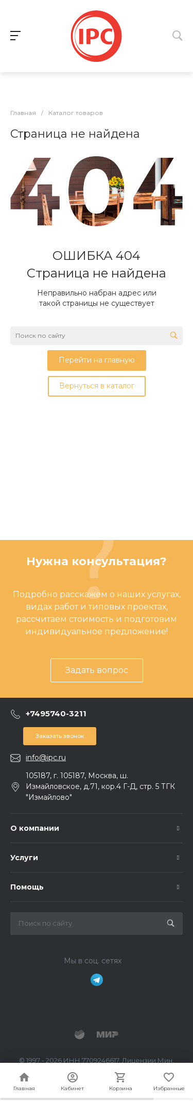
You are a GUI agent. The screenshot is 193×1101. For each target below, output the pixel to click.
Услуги (24, 857)
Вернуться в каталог (96, 385)
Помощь (27, 887)
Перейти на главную (97, 360)
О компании (34, 828)
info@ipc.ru (46, 757)
